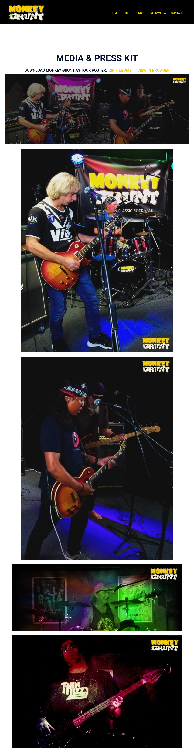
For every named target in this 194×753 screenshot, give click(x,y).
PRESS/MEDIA (157, 13)
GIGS (127, 13)
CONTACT (177, 13)
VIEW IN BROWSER (153, 70)
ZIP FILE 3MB (121, 70)
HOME (114, 13)
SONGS (139, 13)
